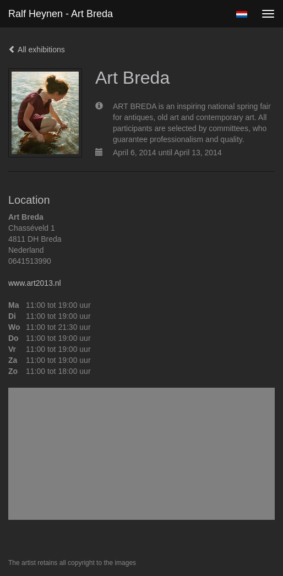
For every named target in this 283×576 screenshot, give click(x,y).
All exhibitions (36, 49)
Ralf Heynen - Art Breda (60, 13)
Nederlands (241, 14)
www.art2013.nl (34, 283)
